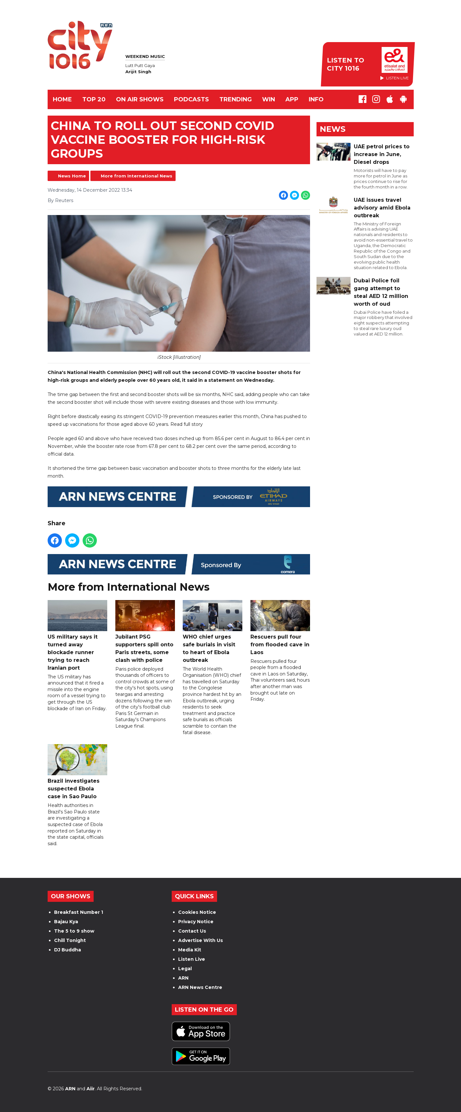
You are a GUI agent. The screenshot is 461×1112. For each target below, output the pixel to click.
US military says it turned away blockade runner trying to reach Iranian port (77, 635)
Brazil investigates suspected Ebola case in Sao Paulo (77, 772)
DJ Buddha (67, 950)
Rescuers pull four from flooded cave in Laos (280, 627)
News (332, 129)
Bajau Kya (66, 922)
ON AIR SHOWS (140, 99)
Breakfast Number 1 (78, 912)
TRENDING (235, 99)
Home (62, 99)
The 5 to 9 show (74, 931)
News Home (72, 175)
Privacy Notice (195, 922)
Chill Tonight (70, 940)
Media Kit (189, 950)
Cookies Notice (197, 912)
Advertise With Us (200, 940)
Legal (185, 968)
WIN (268, 99)
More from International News (136, 175)
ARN (183, 978)
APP (291, 99)
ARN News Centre (200, 987)
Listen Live (191, 959)
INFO (316, 99)
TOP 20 (94, 99)
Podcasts (191, 99)
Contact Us (192, 931)
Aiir (90, 1089)
